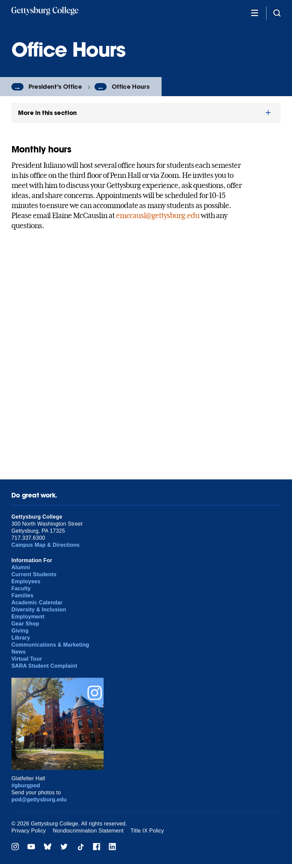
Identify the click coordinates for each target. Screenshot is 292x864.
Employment (27, 616)
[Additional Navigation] (254, 12)
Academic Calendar (37, 602)
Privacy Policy (28, 831)
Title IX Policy (147, 831)
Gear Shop (25, 623)
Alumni (20, 567)
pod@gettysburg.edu (39, 799)
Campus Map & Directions (45, 545)
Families (22, 595)
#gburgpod (25, 785)
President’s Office (55, 86)
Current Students (34, 574)
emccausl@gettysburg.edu (157, 215)
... (17, 86)
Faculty (21, 588)
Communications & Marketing (50, 645)
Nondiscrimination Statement (88, 831)
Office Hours (131, 86)
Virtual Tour (26, 659)
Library (20, 638)
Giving (19, 631)
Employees (26, 581)
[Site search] (277, 12)
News (18, 652)
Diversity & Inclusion (38, 609)
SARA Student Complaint (44, 666)
